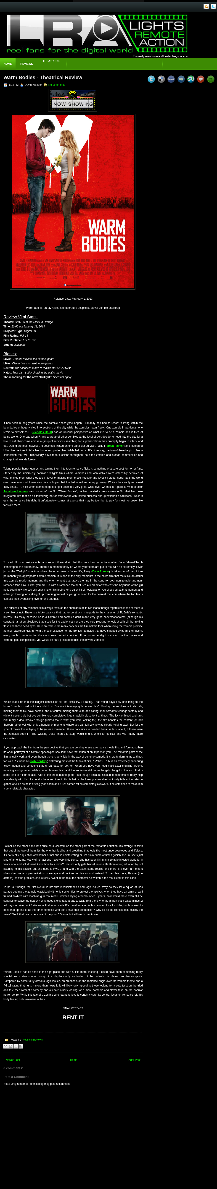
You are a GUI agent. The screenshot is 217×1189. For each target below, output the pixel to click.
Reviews (26, 63)
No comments (56, 84)
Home (8, 63)
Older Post (133, 1060)
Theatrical (51, 61)
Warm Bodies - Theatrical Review (42, 77)
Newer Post (13, 1060)
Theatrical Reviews (32, 1039)
